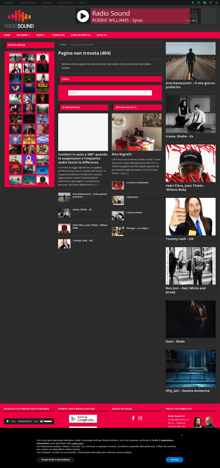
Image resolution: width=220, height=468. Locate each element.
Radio (40, 35)
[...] (96, 184)
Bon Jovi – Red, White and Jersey (186, 290)
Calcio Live (47, 3)
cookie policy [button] (77, 443)
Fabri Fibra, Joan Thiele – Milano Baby (90, 226)
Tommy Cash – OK (83, 240)
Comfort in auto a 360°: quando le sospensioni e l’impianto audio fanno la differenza (82, 158)
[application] (29, 421)
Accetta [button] (174, 459)
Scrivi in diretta (80, 35)
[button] (181, 435)
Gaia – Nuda (175, 341)
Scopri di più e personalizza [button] (56, 459)
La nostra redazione (137, 182)
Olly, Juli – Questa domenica (188, 391)
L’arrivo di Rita (134, 212)
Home (7, 35)
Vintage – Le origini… (138, 228)
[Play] (7, 421)
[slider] (25, 421)
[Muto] (41, 421)
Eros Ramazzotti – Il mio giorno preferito (90, 195)
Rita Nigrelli (122, 154)
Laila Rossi (132, 197)
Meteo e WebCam (65, 3)
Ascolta (102, 35)
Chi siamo (22, 35)
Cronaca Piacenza (28, 3)
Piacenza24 (9, 3)
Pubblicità (58, 35)
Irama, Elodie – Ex (82, 209)
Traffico (83, 3)
